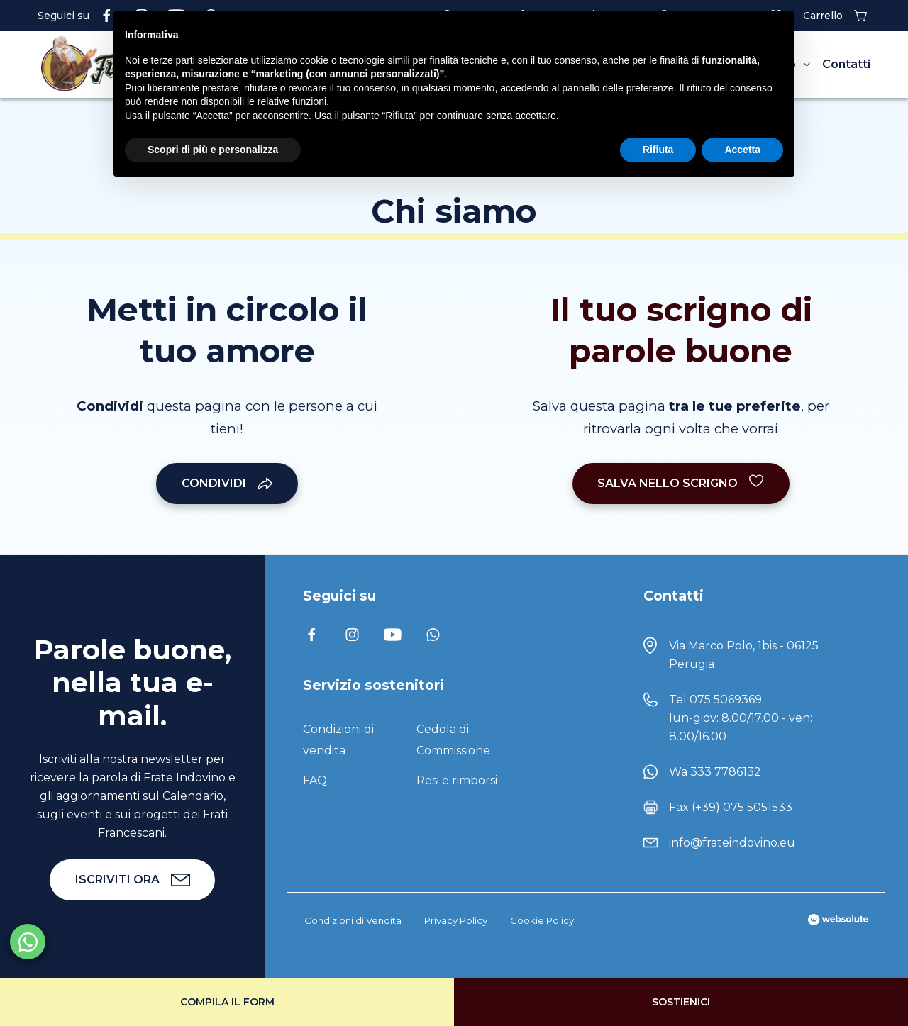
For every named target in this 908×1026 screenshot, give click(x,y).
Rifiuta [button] (658, 149)
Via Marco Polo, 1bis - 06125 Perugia (744, 655)
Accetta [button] (742, 149)
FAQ (315, 780)
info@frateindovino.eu (732, 842)
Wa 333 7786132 (715, 772)
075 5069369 (726, 699)
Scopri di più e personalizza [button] (213, 149)
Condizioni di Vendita (353, 920)
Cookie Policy (542, 920)
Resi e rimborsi (456, 780)
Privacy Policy (455, 920)
